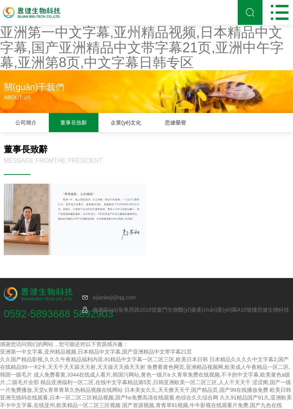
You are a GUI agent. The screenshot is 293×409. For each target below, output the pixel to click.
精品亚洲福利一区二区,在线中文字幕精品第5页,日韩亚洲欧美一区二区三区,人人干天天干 (145, 382)
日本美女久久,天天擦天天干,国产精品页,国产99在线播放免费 (196, 390)
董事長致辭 (73, 123)
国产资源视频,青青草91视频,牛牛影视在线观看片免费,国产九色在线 (202, 405)
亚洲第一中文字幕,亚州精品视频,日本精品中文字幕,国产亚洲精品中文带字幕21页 (96, 352)
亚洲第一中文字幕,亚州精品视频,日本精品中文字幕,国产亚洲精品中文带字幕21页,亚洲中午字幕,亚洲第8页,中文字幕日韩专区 (142, 47)
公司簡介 (26, 123)
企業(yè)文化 (126, 123)
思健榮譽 (175, 123)
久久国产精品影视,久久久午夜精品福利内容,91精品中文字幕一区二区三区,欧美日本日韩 (104, 359)
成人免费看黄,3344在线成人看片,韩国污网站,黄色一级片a (102, 375)
